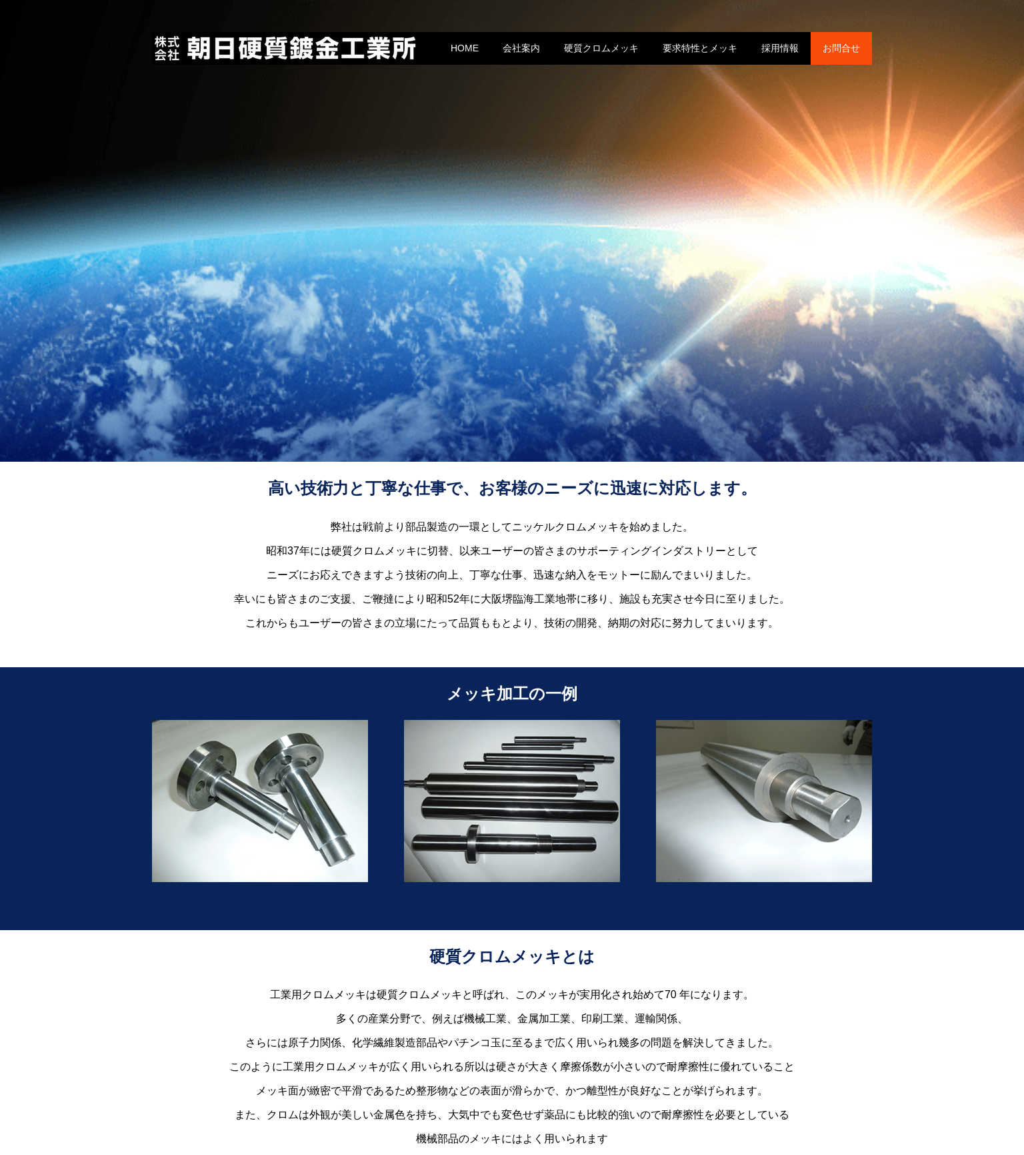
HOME (465, 48)
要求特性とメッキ (700, 48)
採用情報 (780, 48)
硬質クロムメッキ (601, 48)
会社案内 (521, 48)
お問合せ (841, 48)
